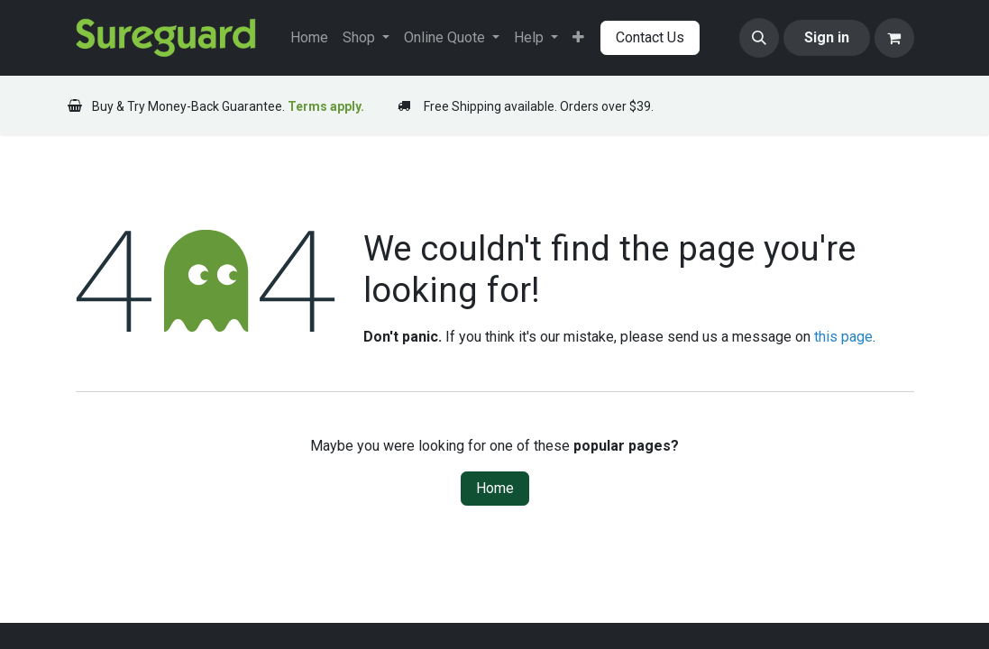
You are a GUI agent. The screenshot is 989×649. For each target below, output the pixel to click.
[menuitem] (309, 38)
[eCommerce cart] (894, 38)
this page (843, 336)
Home (495, 488)
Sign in (826, 37)
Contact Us (650, 37)
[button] (759, 38)
